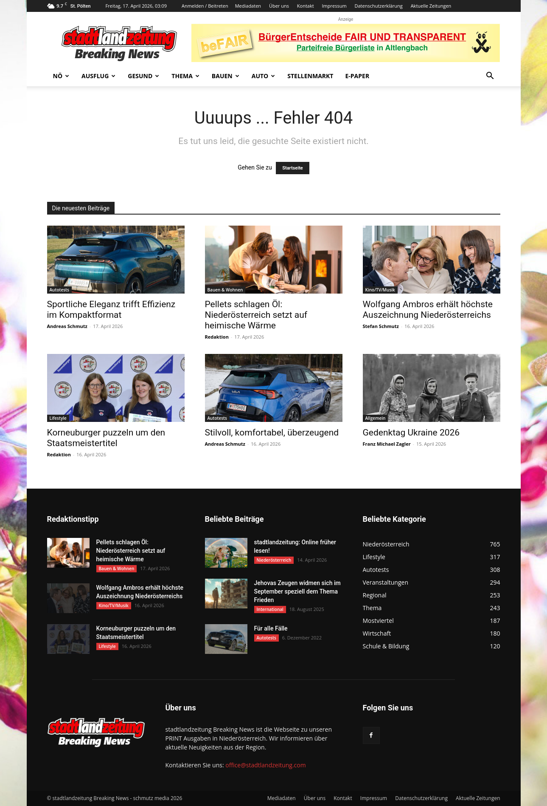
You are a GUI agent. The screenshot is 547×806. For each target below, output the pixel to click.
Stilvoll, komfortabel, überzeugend (272, 432)
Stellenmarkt (310, 76)
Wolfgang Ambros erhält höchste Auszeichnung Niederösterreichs (428, 309)
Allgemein (375, 418)
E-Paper (357, 76)
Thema (185, 76)
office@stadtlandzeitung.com (265, 765)
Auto (263, 76)
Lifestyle (58, 418)
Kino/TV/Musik (380, 290)
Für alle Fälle (271, 628)
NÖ (61, 76)
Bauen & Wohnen (225, 290)
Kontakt (305, 6)
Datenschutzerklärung (378, 6)
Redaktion (217, 337)
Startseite (292, 168)
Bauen (225, 76)
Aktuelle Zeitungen (431, 6)
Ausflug (98, 76)
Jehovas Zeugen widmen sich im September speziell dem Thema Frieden (297, 591)
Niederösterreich (274, 560)
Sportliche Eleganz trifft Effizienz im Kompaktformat (111, 309)
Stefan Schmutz (381, 326)
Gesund (143, 76)
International (270, 609)
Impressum (334, 6)
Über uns (279, 6)
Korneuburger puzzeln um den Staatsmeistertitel (106, 437)
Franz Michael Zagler (387, 444)
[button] (490, 77)
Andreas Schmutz (67, 326)
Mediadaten (248, 6)
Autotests (59, 290)
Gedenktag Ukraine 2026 (411, 432)
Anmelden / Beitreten (205, 6)
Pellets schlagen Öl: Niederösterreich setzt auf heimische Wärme (256, 315)
